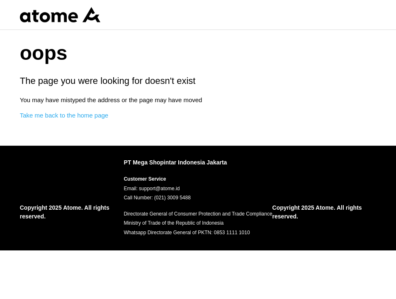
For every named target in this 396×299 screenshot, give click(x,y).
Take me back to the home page (64, 115)
